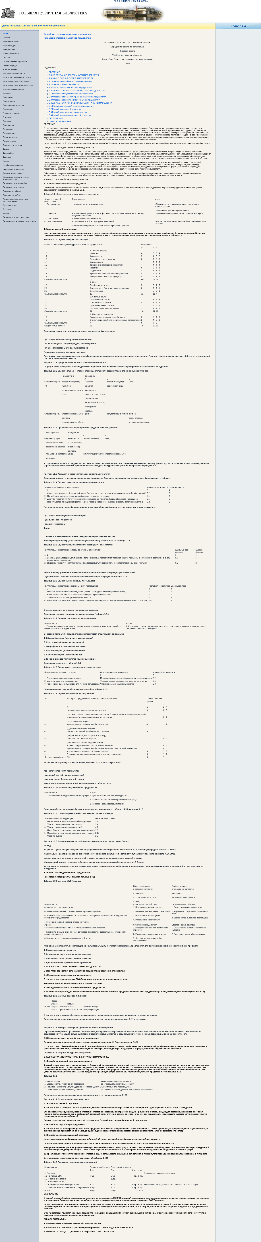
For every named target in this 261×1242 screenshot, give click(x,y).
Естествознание (10, 69)
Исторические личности (14, 73)
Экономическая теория (13, 187)
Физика (6, 149)
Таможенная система (12, 145)
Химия (6, 161)
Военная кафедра (11, 53)
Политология (9, 101)
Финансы (7, 157)
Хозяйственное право (13, 165)
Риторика (7, 121)
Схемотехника (9, 141)
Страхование (9, 133)
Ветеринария (9, 49)
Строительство (10, 137)
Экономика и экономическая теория (19, 221)
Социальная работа (12, 195)
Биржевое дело (10, 45)
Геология (7, 57)
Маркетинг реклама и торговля (17, 77)
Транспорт (7, 209)
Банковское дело (10, 41)
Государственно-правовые (15, 61)
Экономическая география (15, 183)
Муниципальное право (13, 89)
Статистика (8, 129)
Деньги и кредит (10, 65)
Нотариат (7, 93)
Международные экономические (18, 85)
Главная (6, 37)
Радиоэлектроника (11, 113)
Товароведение (10, 205)
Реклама (7, 117)
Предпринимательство (13, 105)
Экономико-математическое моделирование (16, 178)
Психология (8, 109)
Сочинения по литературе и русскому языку (15, 200)
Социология (8, 125)
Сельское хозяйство (12, 191)
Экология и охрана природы (16, 217)
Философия (8, 153)
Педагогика (8, 97)
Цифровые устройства (13, 169)
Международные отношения (16, 81)
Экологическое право (12, 173)
